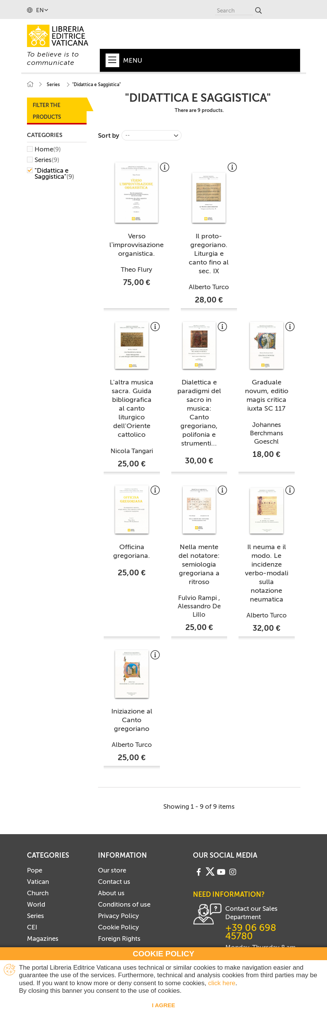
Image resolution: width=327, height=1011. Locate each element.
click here (221, 983)
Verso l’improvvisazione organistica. (136, 245)
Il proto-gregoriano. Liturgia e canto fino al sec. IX (209, 253)
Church (38, 893)
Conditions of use (124, 904)
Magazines (42, 938)
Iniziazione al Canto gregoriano (131, 720)
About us (111, 893)
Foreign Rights (119, 938)
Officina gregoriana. (131, 551)
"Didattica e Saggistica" (54, 173)
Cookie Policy (118, 927)
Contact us (114, 881)
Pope (34, 870)
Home (48, 149)
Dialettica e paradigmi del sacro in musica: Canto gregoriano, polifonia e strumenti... (199, 412)
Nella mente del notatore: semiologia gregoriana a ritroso (199, 564)
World (36, 904)
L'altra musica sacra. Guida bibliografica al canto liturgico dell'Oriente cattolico (131, 408)
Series (47, 160)
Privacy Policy (118, 916)
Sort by (108, 135)
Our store (112, 870)
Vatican (38, 881)
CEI (32, 927)
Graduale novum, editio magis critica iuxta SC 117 (266, 395)
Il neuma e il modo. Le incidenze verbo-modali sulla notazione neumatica (266, 573)
